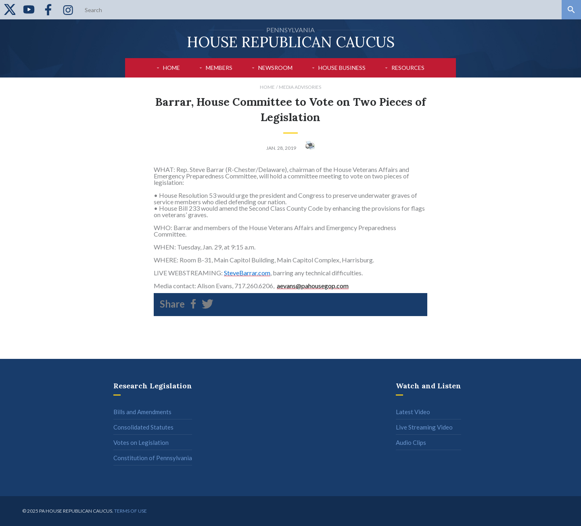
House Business (342, 67)
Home (171, 67)
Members (219, 67)
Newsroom (275, 67)
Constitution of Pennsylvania (152, 457)
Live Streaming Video (424, 427)
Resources (407, 67)
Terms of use (130, 511)
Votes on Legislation (141, 442)
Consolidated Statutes (143, 427)
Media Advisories (300, 87)
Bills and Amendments (142, 411)
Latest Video (413, 411)
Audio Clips (411, 442)
